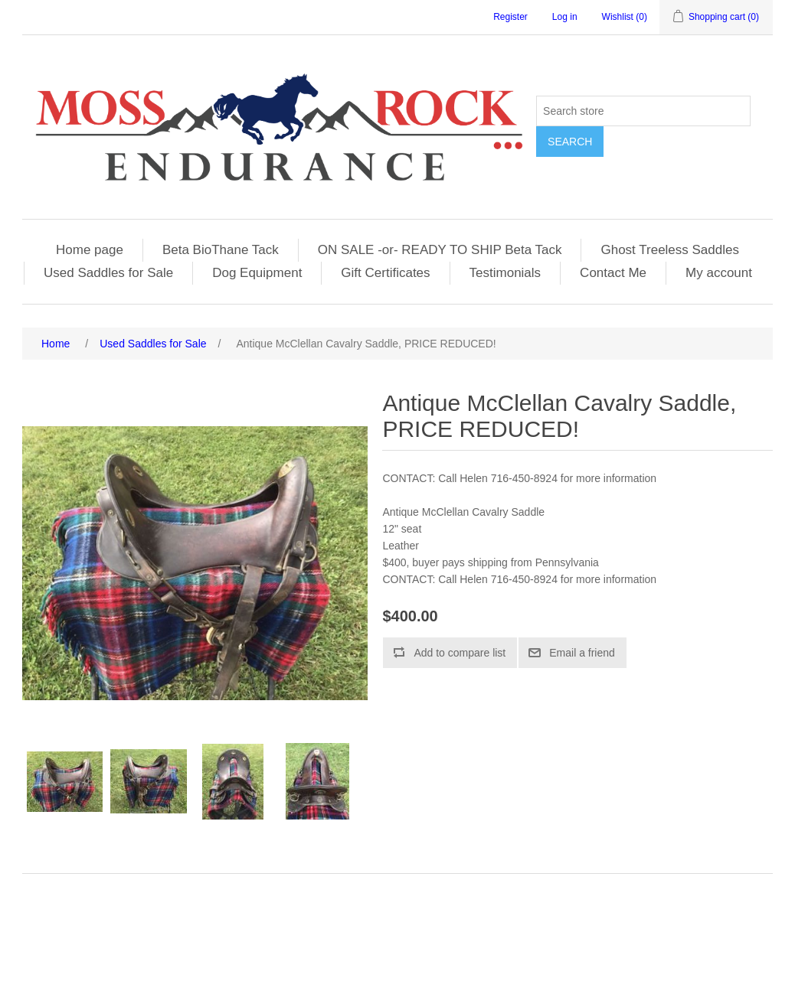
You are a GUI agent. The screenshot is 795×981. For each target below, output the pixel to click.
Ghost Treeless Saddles (669, 250)
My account (718, 273)
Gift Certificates (385, 273)
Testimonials (505, 273)
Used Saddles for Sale (108, 273)
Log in (564, 16)
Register (510, 16)
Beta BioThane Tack (220, 250)
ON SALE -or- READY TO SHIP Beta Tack (440, 250)
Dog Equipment (257, 273)
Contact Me (613, 273)
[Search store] (643, 111)
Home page (89, 250)
